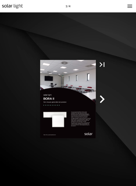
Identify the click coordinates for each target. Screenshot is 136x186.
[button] (102, 64)
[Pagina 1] (68, 6)
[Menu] (130, 6)
